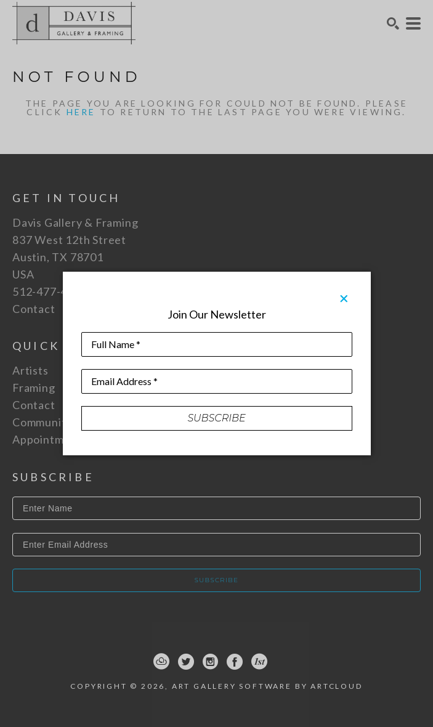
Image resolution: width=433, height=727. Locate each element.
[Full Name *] (216, 344)
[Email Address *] (216, 381)
